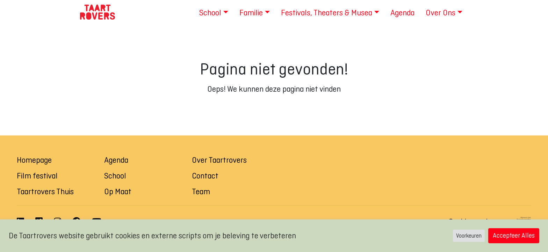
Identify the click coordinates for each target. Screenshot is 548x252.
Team (201, 191)
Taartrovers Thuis (45, 191)
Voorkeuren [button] (469, 235)
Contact (205, 175)
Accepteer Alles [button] (514, 235)
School (115, 175)
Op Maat (117, 191)
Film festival (37, 175)
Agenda (116, 159)
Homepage (34, 159)
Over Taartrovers (219, 159)
